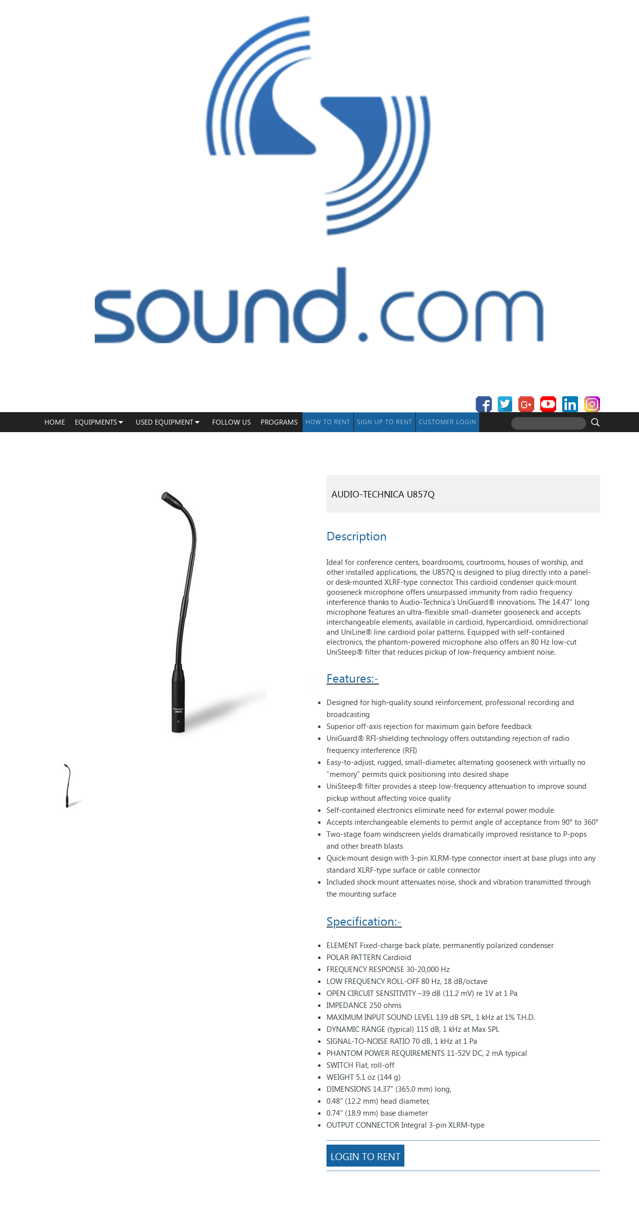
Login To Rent (365, 1156)
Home (54, 422)
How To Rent (328, 422)
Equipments (96, 422)
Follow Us (231, 422)
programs (279, 422)
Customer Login (447, 422)
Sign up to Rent (384, 422)
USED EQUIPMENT (164, 422)
